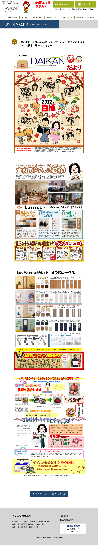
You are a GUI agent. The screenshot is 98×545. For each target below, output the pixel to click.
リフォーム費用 (36, 17)
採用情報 (90, 17)
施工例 (24, 17)
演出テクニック (52, 17)
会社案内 (79, 17)
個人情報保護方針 (68, 520)
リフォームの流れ (11, 17)
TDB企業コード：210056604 (73, 529)
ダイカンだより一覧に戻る (47, 494)
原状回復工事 (67, 17)
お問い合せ (87, 4)
